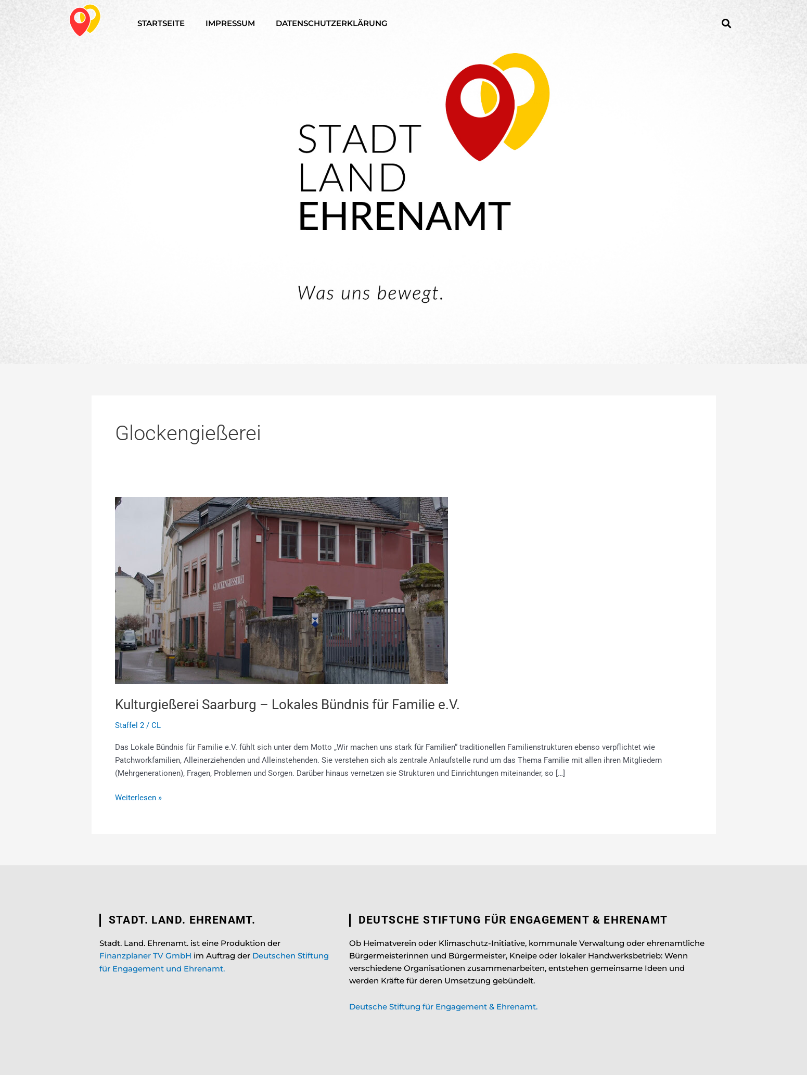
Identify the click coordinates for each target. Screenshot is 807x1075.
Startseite (161, 23)
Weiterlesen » (138, 796)
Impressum (230, 23)
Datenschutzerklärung (332, 23)
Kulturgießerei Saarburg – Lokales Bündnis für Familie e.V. (287, 704)
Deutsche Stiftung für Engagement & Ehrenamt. (443, 1007)
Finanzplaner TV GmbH (145, 956)
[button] (726, 23)
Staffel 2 (129, 725)
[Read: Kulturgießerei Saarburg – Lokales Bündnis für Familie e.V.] (281, 590)
